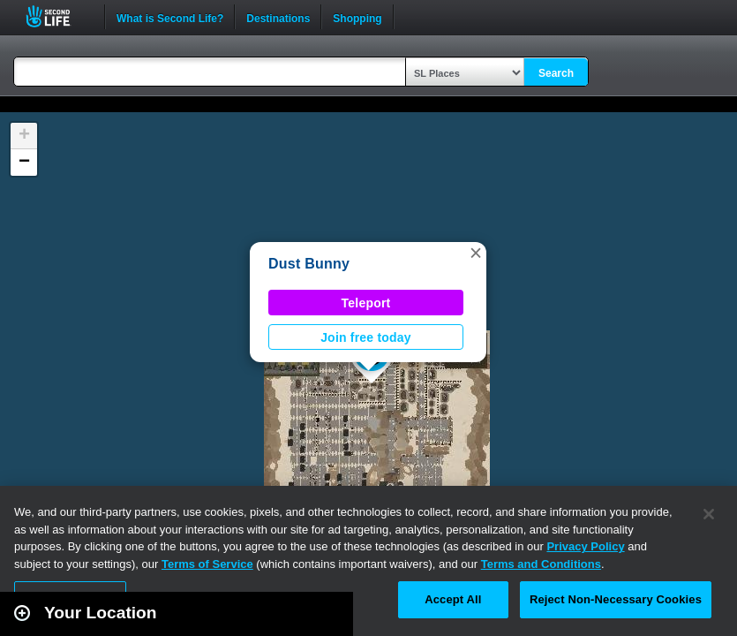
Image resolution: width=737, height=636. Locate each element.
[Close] (708, 514)
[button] (475, 252)
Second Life (58, 16)
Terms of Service (207, 564)
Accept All (453, 599)
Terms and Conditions (541, 564)
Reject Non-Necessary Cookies (616, 599)
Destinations (278, 16)
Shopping (357, 16)
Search (556, 73)
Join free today (365, 337)
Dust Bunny (309, 263)
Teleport (366, 303)
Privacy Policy (585, 546)
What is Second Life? (170, 16)
